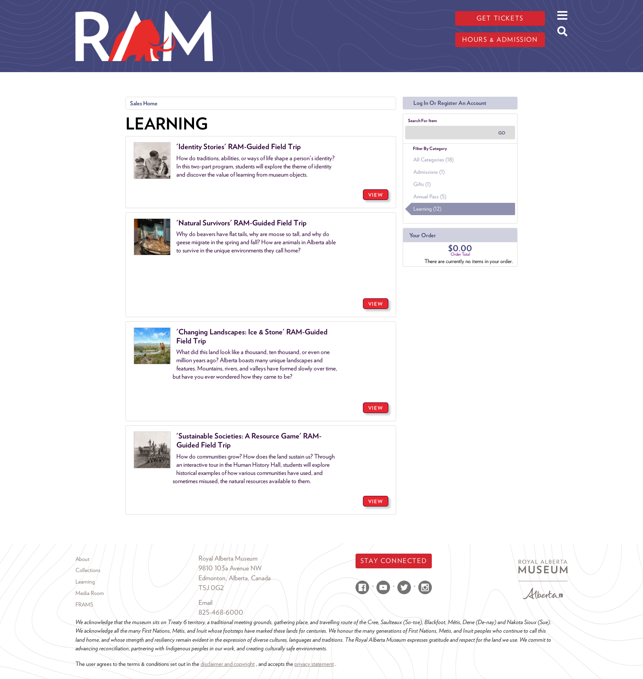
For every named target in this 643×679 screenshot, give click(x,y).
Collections (87, 570)
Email (205, 602)
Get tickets (500, 18)
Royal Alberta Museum (228, 558)
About (82, 559)
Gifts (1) (422, 184)
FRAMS (84, 604)
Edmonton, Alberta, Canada (234, 578)
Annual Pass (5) (429, 196)
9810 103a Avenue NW (230, 568)
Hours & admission (500, 39)
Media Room (89, 593)
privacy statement (314, 663)
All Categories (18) (433, 160)
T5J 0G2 (211, 588)
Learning (85, 581)
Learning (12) (427, 209)
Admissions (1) (429, 172)
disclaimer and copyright (228, 663)
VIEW (375, 195)
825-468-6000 (220, 612)
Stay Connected (393, 561)
